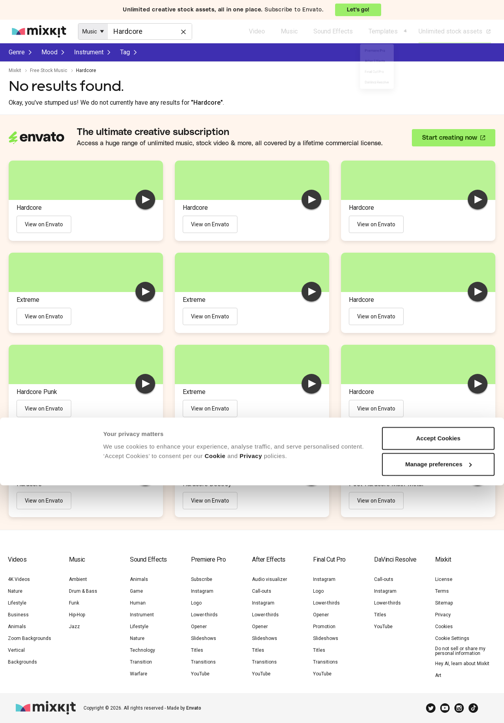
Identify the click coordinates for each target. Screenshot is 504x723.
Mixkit (15, 70)
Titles (197, 650)
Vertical (16, 650)
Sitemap (444, 603)
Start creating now (449, 138)
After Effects (268, 559)
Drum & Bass (83, 591)
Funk (74, 603)
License (443, 579)
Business (18, 615)
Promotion (324, 626)
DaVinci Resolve (395, 559)
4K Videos (19, 579)
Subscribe (201, 579)
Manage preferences (438, 702)
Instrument (89, 52)
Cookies (444, 626)
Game (136, 591)
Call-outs (261, 591)
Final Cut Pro (329, 559)
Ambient (78, 579)
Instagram (202, 591)
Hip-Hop (77, 615)
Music (289, 31)
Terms (442, 591)
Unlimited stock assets (455, 31)
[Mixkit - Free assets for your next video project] (39, 31)
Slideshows (203, 638)
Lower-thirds (204, 615)
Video (257, 31)
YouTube (383, 626)
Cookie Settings (452, 638)
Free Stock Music (48, 70)
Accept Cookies (438, 676)
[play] (145, 199)
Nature (15, 591)
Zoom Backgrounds (29, 638)
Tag (125, 52)
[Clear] (182, 31)
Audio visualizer (269, 579)
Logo (196, 603)
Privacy (251, 693)
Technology (142, 650)
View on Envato (44, 224)
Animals (17, 626)
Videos (17, 559)
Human (138, 603)
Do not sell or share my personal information (460, 651)
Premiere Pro (208, 559)
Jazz (74, 626)
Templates (383, 31)
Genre (17, 52)
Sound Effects (333, 31)
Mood (49, 52)
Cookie (215, 693)
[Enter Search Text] (150, 31)
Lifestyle (17, 603)
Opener (199, 626)
